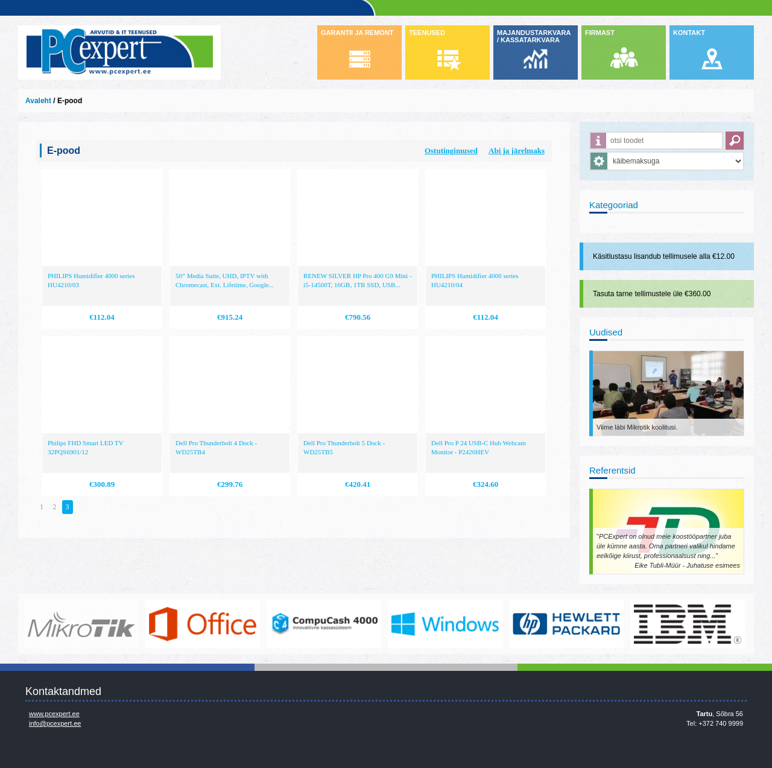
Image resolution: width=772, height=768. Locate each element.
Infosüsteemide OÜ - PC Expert (119, 52)
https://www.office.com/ (202, 624)
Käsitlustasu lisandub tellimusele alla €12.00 (664, 256)
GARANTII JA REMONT (357, 32)
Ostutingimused (451, 150)
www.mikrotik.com (81, 624)
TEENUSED (427, 32)
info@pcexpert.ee (55, 723)
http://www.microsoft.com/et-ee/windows (445, 624)
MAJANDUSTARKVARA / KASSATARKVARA (534, 36)
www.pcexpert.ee (54, 713)
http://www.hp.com (566, 624)
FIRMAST (600, 32)
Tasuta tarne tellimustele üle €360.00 (651, 294)
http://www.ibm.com (687, 624)
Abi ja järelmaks (517, 150)
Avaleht (38, 101)
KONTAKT (689, 32)
